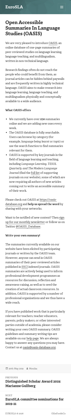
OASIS (53, 43)
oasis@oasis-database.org (39, 347)
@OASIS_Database (28, 226)
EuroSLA (14, 7)
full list (35, 173)
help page (33, 338)
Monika (33, 368)
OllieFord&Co (58, 413)
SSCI (25, 267)
